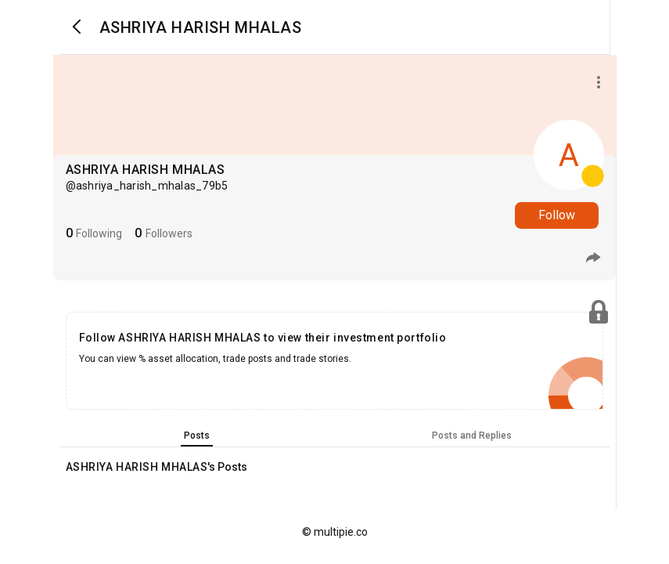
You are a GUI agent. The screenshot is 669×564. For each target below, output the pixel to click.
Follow (556, 215)
